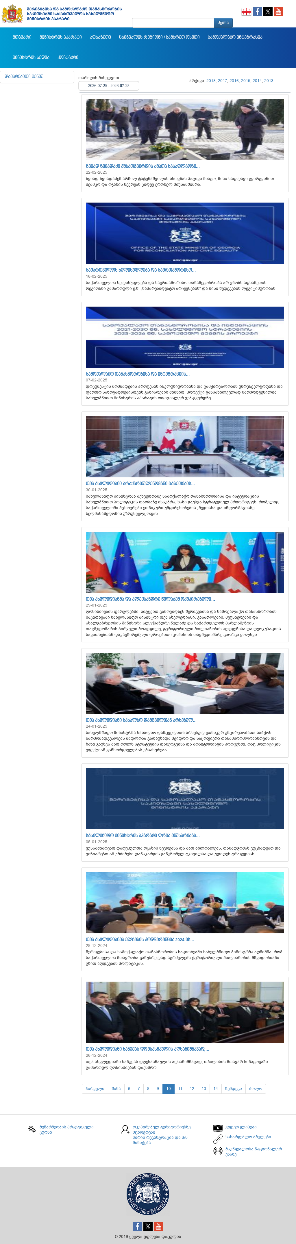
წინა (116, 1088)
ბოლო (255, 1088)
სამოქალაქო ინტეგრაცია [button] (235, 37)
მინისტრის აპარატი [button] (61, 37)
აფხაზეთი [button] (100, 37)
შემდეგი (233, 1088)
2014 (257, 81)
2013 (268, 81)
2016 (234, 81)
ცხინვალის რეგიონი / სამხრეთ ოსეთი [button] (159, 37)
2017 (222, 81)
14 (215, 1088)
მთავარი (22, 37)
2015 (245, 81)
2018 (211, 81)
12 (192, 1088)
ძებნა (223, 22)
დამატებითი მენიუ (24, 77)
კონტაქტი (68, 57)
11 (180, 1088)
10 (168, 1088)
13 (203, 1088)
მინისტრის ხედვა (31, 57)
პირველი (95, 1088)
